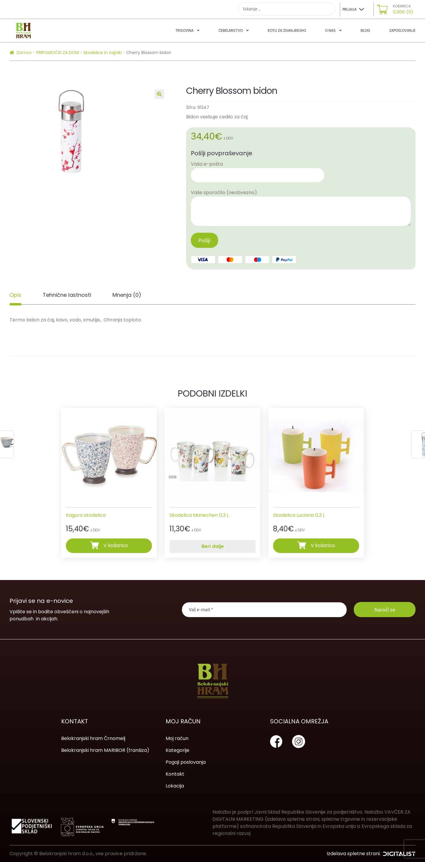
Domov (24, 53)
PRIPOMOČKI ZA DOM (57, 53)
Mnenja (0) (126, 295)
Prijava (349, 9)
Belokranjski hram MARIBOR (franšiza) (105, 750)
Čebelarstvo (230, 30)
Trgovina (184, 30)
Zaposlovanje (402, 30)
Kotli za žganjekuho (287, 30)
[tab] (15, 295)
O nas (330, 30)
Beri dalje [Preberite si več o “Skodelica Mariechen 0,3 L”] (213, 546)
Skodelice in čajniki (102, 53)
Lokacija (175, 785)
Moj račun (177, 738)
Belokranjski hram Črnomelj (93, 738)
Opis (15, 295)
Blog (365, 30)
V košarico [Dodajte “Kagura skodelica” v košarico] (116, 545)
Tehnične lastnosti (67, 295)
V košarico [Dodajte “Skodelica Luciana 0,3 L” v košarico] (323, 545)
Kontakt (175, 774)
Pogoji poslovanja (186, 762)
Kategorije (177, 750)
